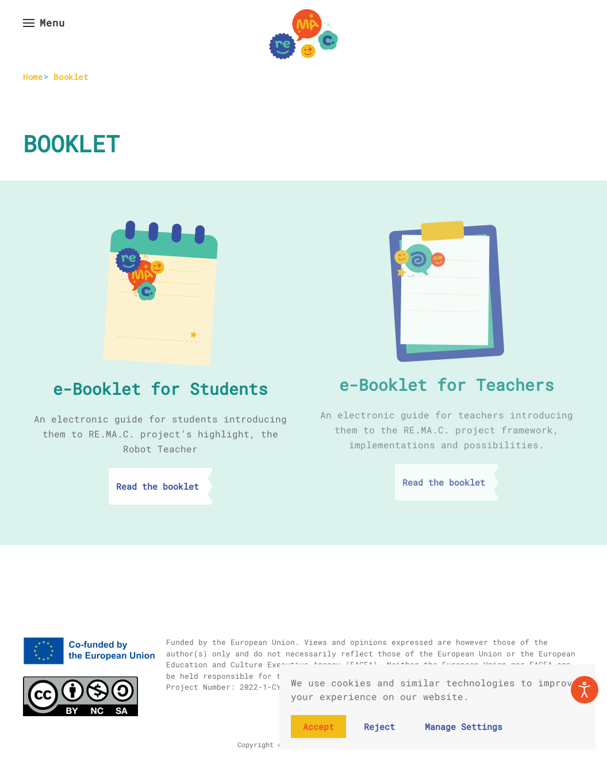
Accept (318, 726)
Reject (379, 726)
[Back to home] (303, 34)
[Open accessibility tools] (584, 690)
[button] (44, 23)
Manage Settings (463, 726)
